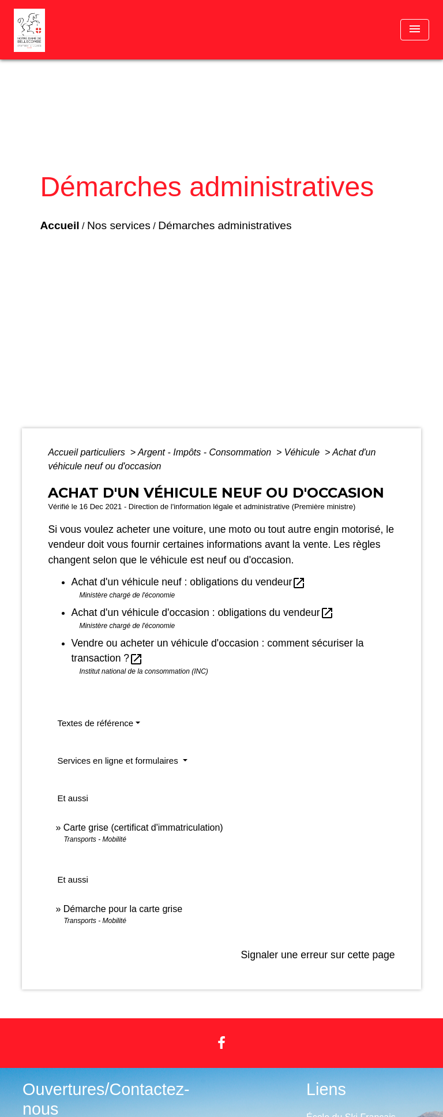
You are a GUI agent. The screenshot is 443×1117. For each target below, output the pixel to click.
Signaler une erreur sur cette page (318, 955)
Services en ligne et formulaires (118, 760)
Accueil (59, 225)
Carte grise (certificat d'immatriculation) (143, 827)
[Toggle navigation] (414, 29)
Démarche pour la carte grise (122, 909)
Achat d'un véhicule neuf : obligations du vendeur (188, 582)
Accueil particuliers (87, 452)
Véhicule (303, 452)
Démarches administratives (224, 225)
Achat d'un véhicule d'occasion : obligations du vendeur (202, 612)
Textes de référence (95, 723)
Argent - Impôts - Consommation (206, 452)
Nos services (119, 225)
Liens (326, 1089)
